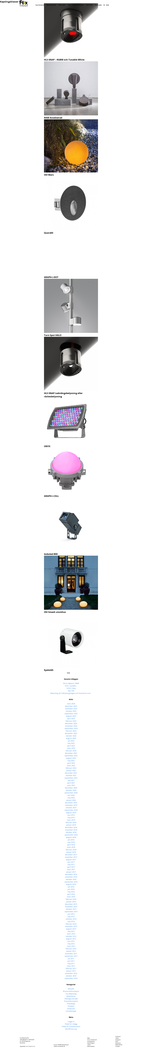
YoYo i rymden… (71, 686)
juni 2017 (71, 862)
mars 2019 (71, 820)
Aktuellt (61, 5)
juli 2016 (71, 887)
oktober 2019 (71, 807)
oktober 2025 (71, 711)
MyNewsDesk (118, 1045)
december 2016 (71, 874)
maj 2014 (71, 921)
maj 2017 (71, 864)
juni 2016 (71, 889)
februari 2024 (71, 731)
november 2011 (71, 953)
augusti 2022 (71, 758)
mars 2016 (71, 897)
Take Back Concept (76, 5)
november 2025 (71, 709)
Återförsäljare (91, 1043)
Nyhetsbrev (71, 996)
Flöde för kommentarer (71, 1026)
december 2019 (71, 803)
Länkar (89, 1045)
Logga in (71, 1021)
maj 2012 (71, 944)
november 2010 (71, 973)
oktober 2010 (71, 976)
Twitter (117, 1038)
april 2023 (71, 746)
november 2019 (71, 805)
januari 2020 (71, 800)
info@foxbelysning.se (63, 1045)
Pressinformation (71, 1001)
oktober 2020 (71, 790)
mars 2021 (71, 785)
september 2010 (71, 978)
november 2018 (71, 830)
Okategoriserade (71, 999)
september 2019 (71, 810)
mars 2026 (71, 704)
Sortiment (40, 5)
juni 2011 (71, 961)
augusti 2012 (71, 939)
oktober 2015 (71, 909)
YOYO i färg (71, 688)
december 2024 (71, 723)
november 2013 (71, 926)
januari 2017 (71, 872)
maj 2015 (71, 916)
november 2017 (71, 857)
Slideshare (118, 1043)
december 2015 (71, 904)
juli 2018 (71, 840)
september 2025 (71, 713)
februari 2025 (71, 721)
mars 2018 (71, 847)
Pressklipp (71, 1004)
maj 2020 (71, 798)
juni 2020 (71, 795)
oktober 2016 (71, 879)
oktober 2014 (71, 919)
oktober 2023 (71, 736)
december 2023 (71, 733)
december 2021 (71, 773)
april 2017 (71, 867)
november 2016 (71, 877)
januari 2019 (71, 825)
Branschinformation (71, 991)
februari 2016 (71, 899)
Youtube (117, 1046)
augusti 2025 (71, 716)
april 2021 (71, 783)
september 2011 (71, 956)
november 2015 (71, 906)
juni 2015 (71, 914)
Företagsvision (91, 1041)
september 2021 (71, 778)
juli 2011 (71, 958)
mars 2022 (71, 765)
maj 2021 (71, 780)
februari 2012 (71, 949)
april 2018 (71, 845)
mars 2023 (71, 748)
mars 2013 (71, 934)
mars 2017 (71, 869)
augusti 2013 (71, 929)
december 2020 (71, 788)
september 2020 (71, 793)
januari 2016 (71, 902)
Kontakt (98, 5)
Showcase (71, 1008)
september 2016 (71, 882)
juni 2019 (71, 815)
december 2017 (71, 855)
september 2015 (71, 911)
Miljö (88, 1038)
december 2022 (71, 753)
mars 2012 (71, 946)
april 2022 (71, 763)
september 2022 (71, 756)
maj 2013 (71, 931)
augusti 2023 (71, 738)
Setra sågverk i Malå (71, 683)
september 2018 (71, 835)
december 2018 (71, 827)
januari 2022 (71, 770)
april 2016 (71, 894)
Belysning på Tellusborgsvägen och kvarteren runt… (71, 693)
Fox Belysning (71, 994)
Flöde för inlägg (71, 1024)
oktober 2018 (71, 832)
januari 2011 (71, 971)
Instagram (118, 1040)
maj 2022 (71, 760)
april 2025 (71, 718)
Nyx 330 (71, 691)
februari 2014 (71, 924)
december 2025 (71, 706)
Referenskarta (91, 1046)
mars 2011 (71, 966)
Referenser (51, 5)
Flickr (116, 1041)
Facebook (117, 1036)
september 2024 (71, 728)
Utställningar (71, 1011)
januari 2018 (71, 852)
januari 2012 (71, 951)
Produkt (71, 1006)
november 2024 (71, 726)
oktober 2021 (71, 775)
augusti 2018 (71, 837)
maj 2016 (71, 892)
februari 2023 (71, 751)
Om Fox (89, 5)
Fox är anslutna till (92, 1040)
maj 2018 (71, 842)
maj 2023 (71, 743)
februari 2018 (71, 850)
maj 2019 (71, 817)
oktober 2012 (71, 936)
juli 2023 (71, 741)
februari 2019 (71, 822)
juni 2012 (71, 941)
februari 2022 (71, 768)
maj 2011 (71, 963)
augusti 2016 (71, 884)
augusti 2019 (71, 812)
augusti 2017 (71, 859)
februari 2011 (71, 968)
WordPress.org (71, 1029)
